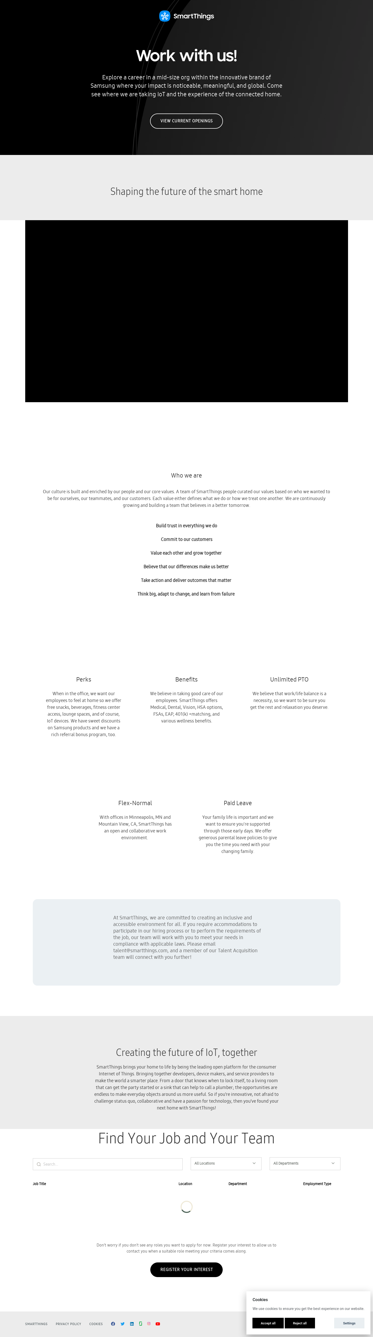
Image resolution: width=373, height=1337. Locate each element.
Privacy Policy (68, 1324)
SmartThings (36, 1324)
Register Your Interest (186, 1273)
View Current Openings (186, 121)
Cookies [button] (96, 1324)
